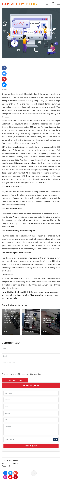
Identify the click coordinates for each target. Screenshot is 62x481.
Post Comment (15, 380)
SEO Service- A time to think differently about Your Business (31, 31)
